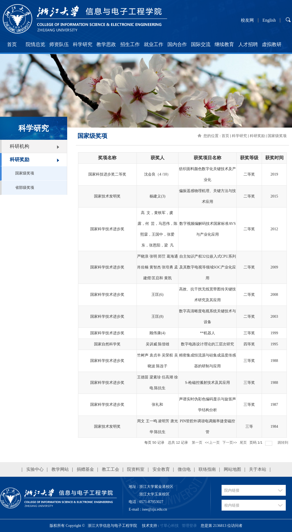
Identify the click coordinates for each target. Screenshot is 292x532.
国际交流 (200, 44)
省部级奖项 (24, 188)
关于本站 (257, 469)
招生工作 (130, 44)
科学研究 (82, 44)
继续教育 (224, 44)
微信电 (184, 469)
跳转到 (283, 442)
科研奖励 (19, 159)
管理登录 (189, 526)
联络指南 (207, 469)
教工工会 (110, 469)
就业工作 (153, 44)
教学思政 (106, 44)
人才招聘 (248, 44)
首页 (12, 44)
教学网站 (60, 469)
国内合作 (177, 44)
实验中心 (35, 469)
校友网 (247, 20)
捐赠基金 (85, 469)
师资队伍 (59, 44)
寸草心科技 (169, 526)
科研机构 (19, 146)
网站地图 (232, 469)
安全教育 (161, 469)
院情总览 (35, 44)
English (269, 20)
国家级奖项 (24, 173)
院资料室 (135, 469)
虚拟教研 (271, 44)
